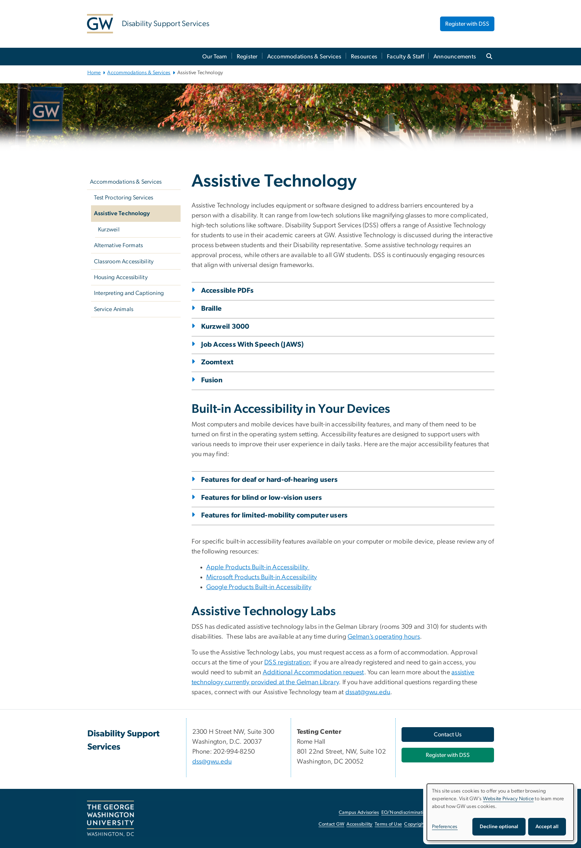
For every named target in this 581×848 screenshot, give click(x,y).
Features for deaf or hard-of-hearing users (269, 479)
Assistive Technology (122, 213)
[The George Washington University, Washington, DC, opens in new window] (110, 819)
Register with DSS (467, 24)
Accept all (547, 826)
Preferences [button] (445, 826)
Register (247, 56)
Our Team (214, 56)
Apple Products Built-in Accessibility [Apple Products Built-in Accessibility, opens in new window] (258, 567)
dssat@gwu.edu (367, 692)
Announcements (454, 56)
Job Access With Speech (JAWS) (252, 344)
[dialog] (500, 812)
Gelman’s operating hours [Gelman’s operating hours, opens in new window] (384, 637)
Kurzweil (109, 229)
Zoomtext (217, 362)
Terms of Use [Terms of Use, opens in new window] (388, 824)
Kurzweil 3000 (225, 326)
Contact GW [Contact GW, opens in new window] (332, 824)
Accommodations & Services (304, 56)
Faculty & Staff (405, 56)
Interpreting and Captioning (129, 293)
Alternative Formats (118, 245)
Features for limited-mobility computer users (274, 515)
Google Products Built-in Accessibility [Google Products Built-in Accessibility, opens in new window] (259, 587)
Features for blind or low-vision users (261, 497)
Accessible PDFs (227, 290)
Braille (211, 308)
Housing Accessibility (121, 277)
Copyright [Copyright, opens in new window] (414, 824)
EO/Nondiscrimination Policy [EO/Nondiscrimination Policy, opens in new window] (411, 812)
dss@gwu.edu (212, 761)
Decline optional (499, 826)
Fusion (212, 380)
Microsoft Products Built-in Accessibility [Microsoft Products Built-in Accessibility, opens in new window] (261, 577)
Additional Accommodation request (313, 672)
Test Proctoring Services (123, 198)
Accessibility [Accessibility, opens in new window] (359, 824)
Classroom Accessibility (124, 261)
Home (94, 72)
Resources (364, 56)
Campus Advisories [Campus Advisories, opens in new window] (359, 812)
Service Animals (114, 309)
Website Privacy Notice (508, 798)
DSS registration (287, 662)
